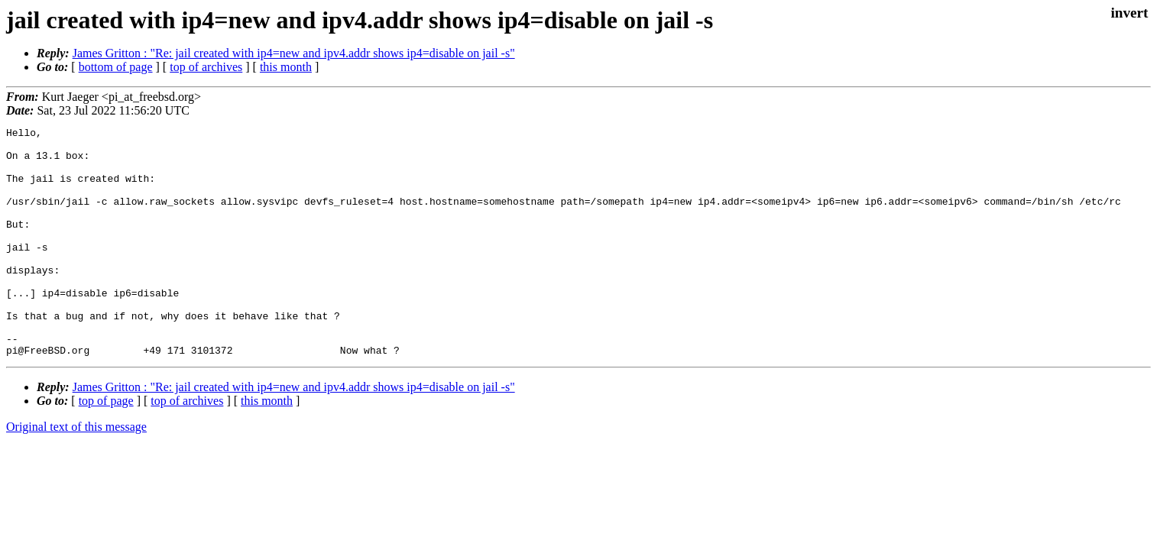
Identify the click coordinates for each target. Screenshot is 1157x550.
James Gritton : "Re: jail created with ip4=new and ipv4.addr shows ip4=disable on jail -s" (294, 53)
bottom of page (116, 66)
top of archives (206, 66)
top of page (106, 446)
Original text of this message (76, 472)
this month (286, 66)
